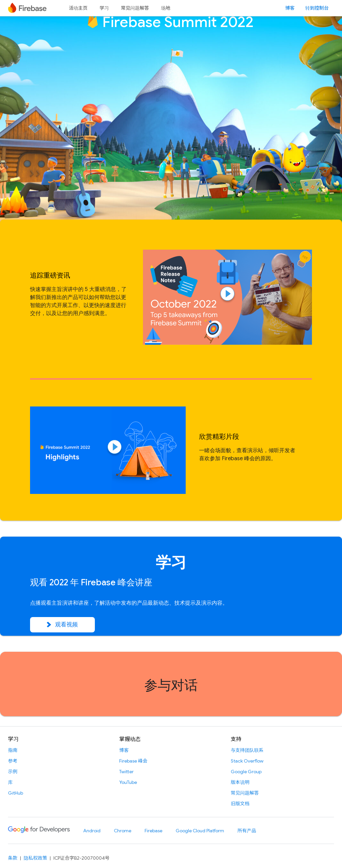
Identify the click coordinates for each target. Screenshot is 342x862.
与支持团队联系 (247, 750)
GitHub (15, 793)
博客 (290, 8)
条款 (12, 858)
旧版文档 (240, 804)
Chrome (122, 831)
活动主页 (78, 8)
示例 (12, 772)
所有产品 (246, 831)
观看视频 (62, 624)
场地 (165, 8)
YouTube (128, 782)
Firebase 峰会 (133, 761)
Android (92, 831)
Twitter (126, 772)
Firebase (153, 831)
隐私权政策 (35, 858)
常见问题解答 (135, 8)
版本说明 (240, 782)
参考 (12, 761)
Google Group (246, 772)
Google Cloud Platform (200, 831)
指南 (12, 750)
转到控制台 (317, 8)
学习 (104, 8)
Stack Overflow (247, 761)
